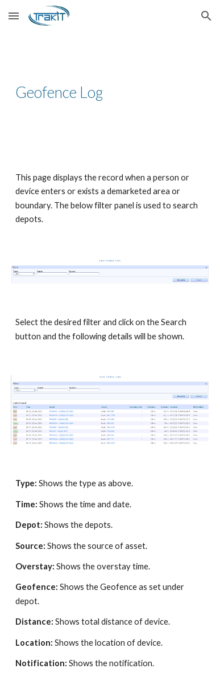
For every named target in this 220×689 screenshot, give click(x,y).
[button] (13, 15)
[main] (110, 92)
